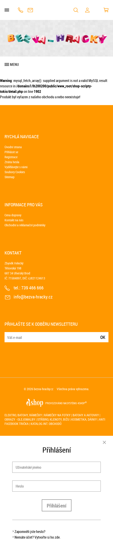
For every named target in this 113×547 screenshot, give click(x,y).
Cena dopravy (13, 215)
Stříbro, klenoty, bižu (53, 419)
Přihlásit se (11, 152)
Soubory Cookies (15, 172)
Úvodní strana (13, 147)
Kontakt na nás (14, 220)
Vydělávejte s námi (16, 167)
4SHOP (82, 403)
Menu (14, 64)
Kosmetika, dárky (84, 419)
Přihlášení (56, 505)
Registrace (11, 157)
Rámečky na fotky (57, 415)
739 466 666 (20, 10)
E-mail (8, 334)
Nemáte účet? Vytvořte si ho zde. (38, 537)
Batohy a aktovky (86, 415)
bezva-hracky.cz (43, 389)
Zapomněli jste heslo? (30, 531)
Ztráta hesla (12, 162)
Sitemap (10, 177)
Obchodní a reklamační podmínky (25, 225)
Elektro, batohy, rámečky (23, 415)
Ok (102, 337)
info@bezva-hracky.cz (30, 10)
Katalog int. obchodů (46, 423)
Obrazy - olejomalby (20, 419)
